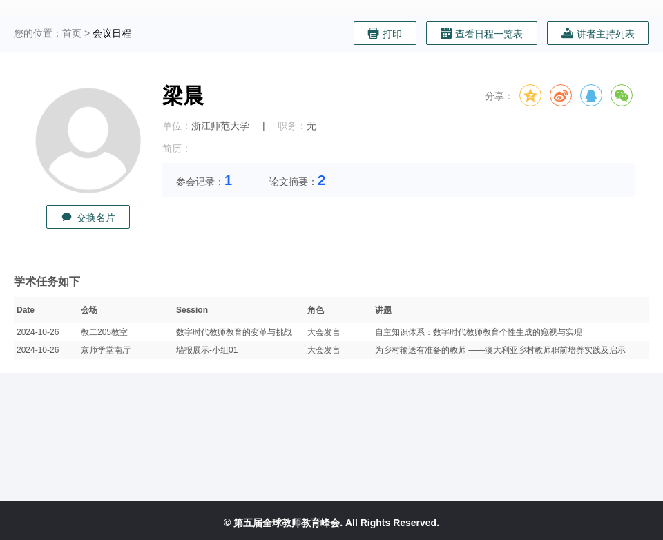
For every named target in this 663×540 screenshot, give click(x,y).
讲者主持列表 (598, 33)
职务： (292, 125)
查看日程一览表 (482, 33)
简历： (176, 148)
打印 (385, 33)
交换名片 (88, 217)
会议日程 (112, 33)
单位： (176, 125)
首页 (71, 33)
